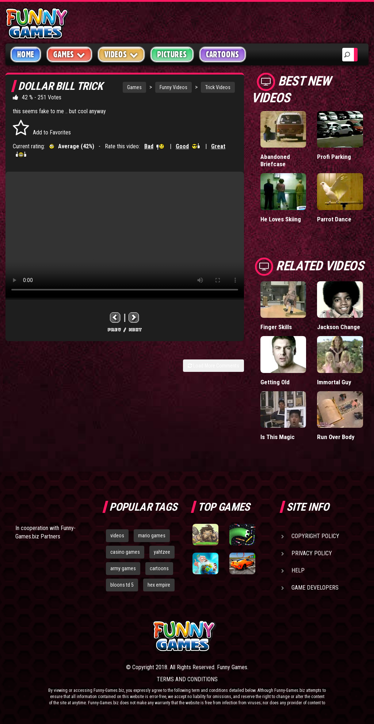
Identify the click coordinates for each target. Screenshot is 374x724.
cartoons (159, 568)
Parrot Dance (334, 219)
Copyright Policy (315, 536)
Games (134, 87)
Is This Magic (277, 437)
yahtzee (162, 552)
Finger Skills (276, 327)
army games (123, 568)
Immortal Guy (334, 382)
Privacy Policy (311, 553)
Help (298, 570)
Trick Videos (217, 87)
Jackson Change (338, 327)
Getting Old (275, 382)
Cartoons (222, 54)
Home (25, 54)
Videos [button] (121, 54)
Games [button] (69, 54)
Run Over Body (336, 437)
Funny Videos (173, 87)
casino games (125, 552)
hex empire (159, 585)
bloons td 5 (122, 585)
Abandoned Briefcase (275, 160)
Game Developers (315, 587)
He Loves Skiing (280, 219)
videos (117, 535)
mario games (151, 535)
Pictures (172, 54)
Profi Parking (334, 156)
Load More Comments (213, 366)
